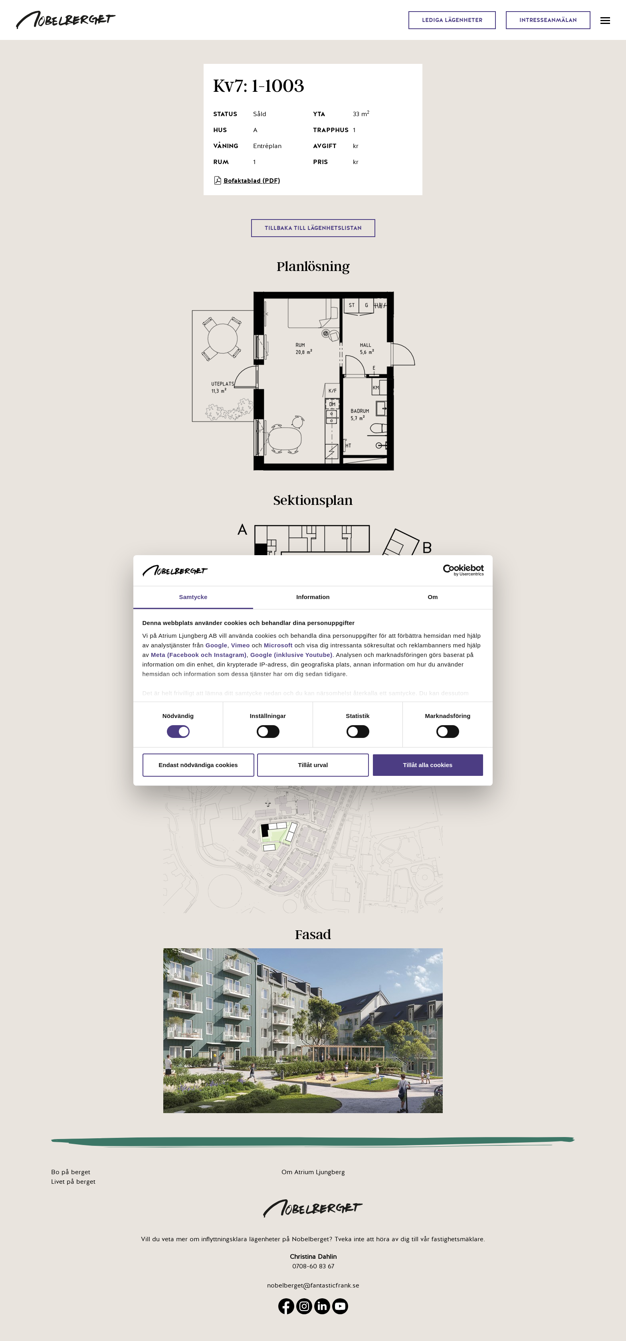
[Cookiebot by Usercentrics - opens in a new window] (449, 570)
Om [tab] (433, 596)
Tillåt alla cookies (428, 764)
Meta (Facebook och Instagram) (199, 654)
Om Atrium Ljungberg (313, 1172)
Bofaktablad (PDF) (246, 180)
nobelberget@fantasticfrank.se (313, 1285)
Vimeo (240, 645)
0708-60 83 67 (313, 1266)
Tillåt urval (313, 764)
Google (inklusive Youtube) (291, 654)
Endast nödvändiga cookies (198, 764)
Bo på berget (70, 1172)
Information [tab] (313, 596)
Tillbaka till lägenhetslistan (313, 228)
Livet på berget (73, 1181)
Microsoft (278, 645)
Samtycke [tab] (193, 596)
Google (217, 645)
